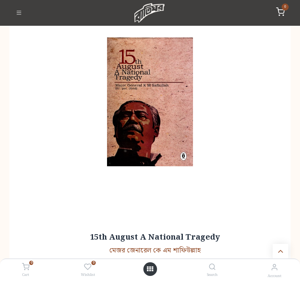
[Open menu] (150, 269)
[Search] (212, 267)
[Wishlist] (88, 267)
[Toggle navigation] (19, 13)
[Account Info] (274, 267)
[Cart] (25, 267)
